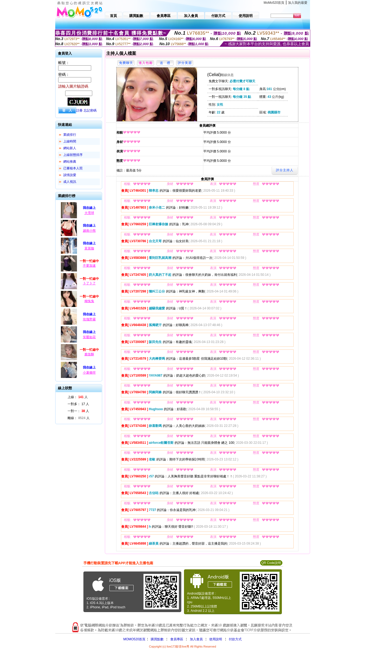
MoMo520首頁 (274, 3)
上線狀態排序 (73, 155)
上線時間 (69, 141)
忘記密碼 (90, 110)
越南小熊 (89, 231)
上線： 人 (78, 397)
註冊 (79, 110)
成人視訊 (69, 182)
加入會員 (196, 639)
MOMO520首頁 (134, 639)
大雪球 (89, 213)
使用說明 (215, 639)
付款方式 (235, 639)
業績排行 (69, 135)
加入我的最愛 (297, 3)
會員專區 (176, 639)
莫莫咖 (89, 248)
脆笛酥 (89, 354)
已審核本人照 (73, 168)
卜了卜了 (89, 283)
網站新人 (69, 148)
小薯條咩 (89, 372)
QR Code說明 (271, 563)
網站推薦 (69, 161)
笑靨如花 (89, 337)
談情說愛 (69, 175)
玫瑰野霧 (89, 319)
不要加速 (89, 265)
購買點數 (156, 639)
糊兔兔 (89, 301)
